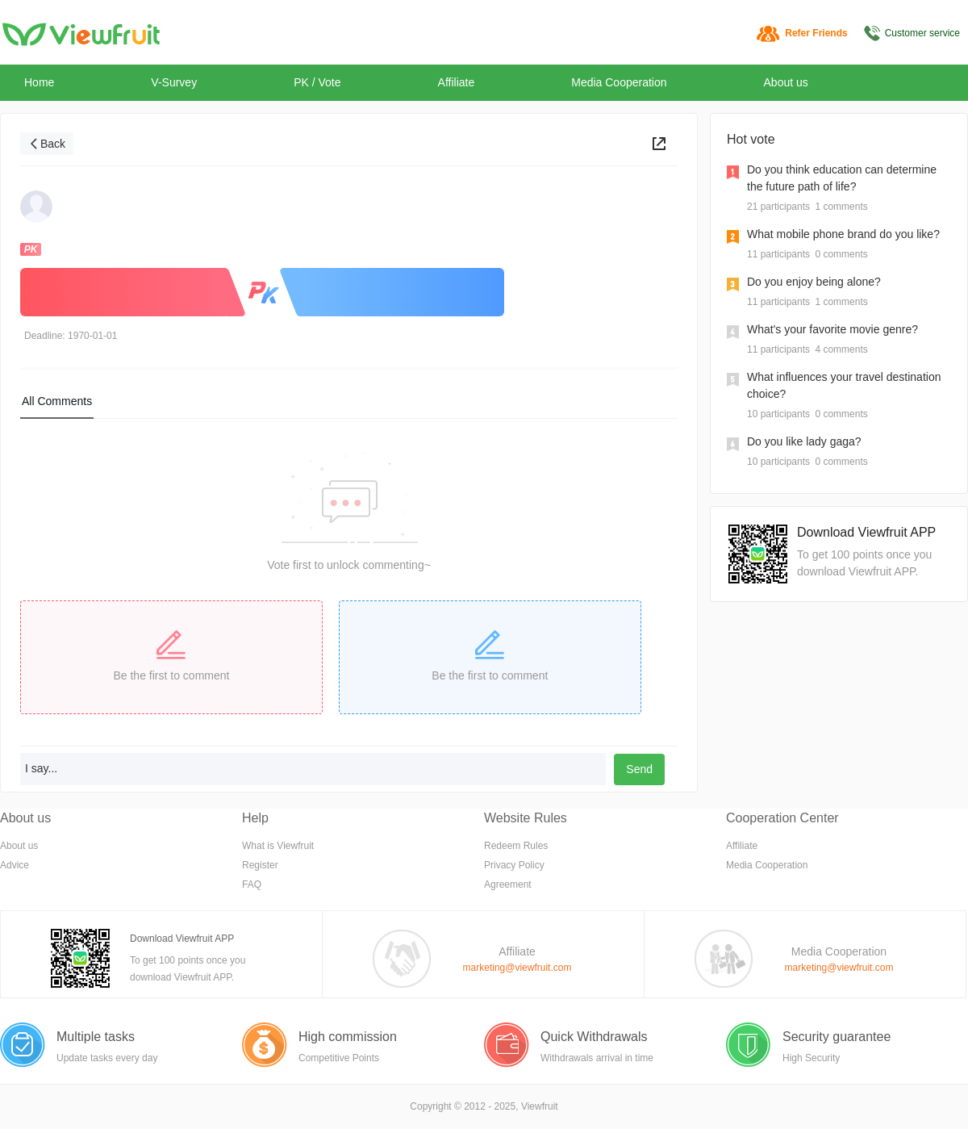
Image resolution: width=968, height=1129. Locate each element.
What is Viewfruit (278, 845)
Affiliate (456, 82)
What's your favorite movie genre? (832, 329)
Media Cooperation (618, 82)
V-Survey (174, 82)
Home (39, 82)
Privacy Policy (514, 865)
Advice (14, 865)
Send (639, 769)
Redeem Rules (516, 845)
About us (786, 82)
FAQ (251, 884)
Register (260, 865)
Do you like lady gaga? (804, 441)
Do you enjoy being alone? (814, 281)
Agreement (508, 884)
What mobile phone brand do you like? (843, 234)
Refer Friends (816, 33)
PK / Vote (317, 82)
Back (52, 143)
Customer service (922, 33)
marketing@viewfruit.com (517, 967)
